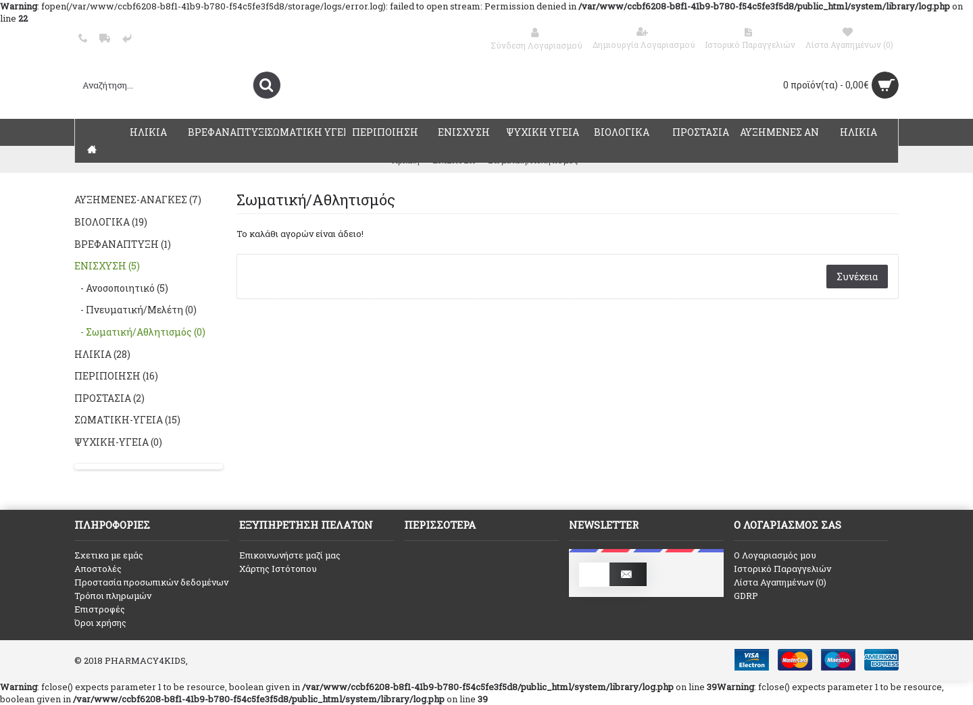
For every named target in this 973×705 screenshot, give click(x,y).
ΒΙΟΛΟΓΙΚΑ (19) (110, 221)
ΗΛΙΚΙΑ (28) (102, 354)
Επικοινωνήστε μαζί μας (290, 555)
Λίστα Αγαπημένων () (780, 582)
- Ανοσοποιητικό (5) (121, 288)
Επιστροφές (99, 609)
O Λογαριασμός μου (775, 555)
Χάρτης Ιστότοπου (278, 569)
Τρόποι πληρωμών (112, 596)
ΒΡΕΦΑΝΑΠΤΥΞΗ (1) (122, 244)
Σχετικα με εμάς (108, 555)
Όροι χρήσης (100, 623)
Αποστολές (98, 569)
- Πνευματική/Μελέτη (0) (135, 309)
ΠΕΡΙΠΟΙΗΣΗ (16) (116, 375)
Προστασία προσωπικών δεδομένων (151, 582)
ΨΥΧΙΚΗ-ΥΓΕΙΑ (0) (118, 442)
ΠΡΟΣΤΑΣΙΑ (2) (109, 398)
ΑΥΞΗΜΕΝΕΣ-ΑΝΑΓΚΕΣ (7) (137, 199)
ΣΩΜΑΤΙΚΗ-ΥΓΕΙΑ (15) (127, 419)
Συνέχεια (857, 276)
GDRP (746, 596)
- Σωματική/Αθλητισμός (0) (139, 331)
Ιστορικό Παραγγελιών (782, 569)
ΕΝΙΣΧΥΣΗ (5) (107, 265)
